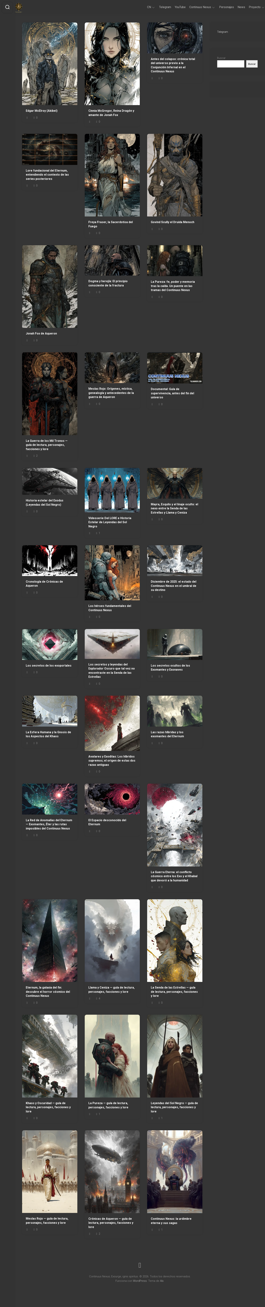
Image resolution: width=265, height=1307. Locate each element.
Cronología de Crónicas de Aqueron (44, 584)
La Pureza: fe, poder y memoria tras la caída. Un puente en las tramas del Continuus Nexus (173, 286)
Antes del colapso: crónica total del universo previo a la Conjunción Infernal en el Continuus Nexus (173, 65)
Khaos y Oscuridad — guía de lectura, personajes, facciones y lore (48, 1107)
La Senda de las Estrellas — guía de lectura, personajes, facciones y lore (174, 992)
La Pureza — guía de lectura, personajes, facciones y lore (108, 1105)
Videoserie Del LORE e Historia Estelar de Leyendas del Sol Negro (109, 522)
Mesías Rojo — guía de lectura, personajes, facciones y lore (47, 1221)
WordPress (140, 1281)
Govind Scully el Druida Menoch (172, 222)
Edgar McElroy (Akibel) (41, 110)
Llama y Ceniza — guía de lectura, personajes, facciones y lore (111, 990)
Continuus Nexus (193, 7)
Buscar (221, 58)
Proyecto (247, 7)
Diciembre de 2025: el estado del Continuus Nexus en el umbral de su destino (173, 586)
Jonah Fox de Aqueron (41, 333)
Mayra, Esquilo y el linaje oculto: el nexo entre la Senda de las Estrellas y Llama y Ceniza (174, 508)
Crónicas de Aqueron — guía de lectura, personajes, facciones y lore (110, 1223)
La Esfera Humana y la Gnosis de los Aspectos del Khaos (48, 734)
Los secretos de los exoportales (48, 665)
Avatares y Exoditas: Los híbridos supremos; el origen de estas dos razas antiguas (111, 761)
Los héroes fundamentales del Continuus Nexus (109, 608)
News (234, 7)
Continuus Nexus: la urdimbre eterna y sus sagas (171, 1221)
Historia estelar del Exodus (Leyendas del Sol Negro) (44, 502)
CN (142, 7)
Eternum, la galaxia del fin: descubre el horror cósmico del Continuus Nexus (48, 992)
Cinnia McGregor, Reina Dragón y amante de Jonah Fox (111, 113)
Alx (162, 1281)
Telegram (158, 7)
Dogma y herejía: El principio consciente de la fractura (108, 283)
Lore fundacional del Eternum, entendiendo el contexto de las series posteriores (47, 175)
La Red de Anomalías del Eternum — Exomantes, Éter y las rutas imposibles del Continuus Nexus (49, 824)
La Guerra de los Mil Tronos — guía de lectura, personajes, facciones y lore (47, 445)
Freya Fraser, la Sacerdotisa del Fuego (110, 224)
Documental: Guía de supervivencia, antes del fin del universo (172, 393)
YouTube (172, 7)
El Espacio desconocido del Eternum (107, 822)
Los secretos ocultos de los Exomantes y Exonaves (170, 668)
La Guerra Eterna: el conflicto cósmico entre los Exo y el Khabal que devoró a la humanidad (174, 876)
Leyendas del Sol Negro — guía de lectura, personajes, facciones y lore (174, 1107)
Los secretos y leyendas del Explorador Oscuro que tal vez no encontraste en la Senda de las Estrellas (111, 671)
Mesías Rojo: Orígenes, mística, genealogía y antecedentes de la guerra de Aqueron (111, 393)
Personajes (219, 7)
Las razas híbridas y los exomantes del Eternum (167, 734)
